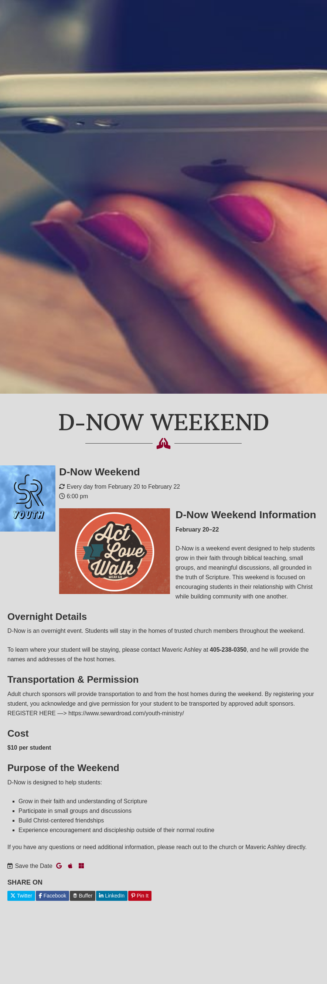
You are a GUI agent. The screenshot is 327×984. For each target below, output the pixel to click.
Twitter (21, 896)
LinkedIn (112, 896)
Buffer (82, 896)
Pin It (140, 896)
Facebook (52, 896)
